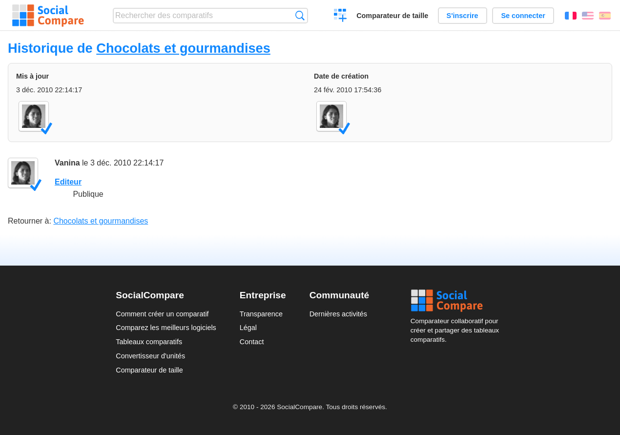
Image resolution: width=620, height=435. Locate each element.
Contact (252, 342)
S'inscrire (462, 16)
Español (605, 16)
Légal (248, 327)
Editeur (68, 182)
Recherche (300, 15)
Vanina (67, 163)
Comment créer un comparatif (162, 314)
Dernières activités (338, 314)
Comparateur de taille (392, 16)
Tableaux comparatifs (149, 342)
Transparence (261, 314)
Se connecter (523, 16)
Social (457, 300)
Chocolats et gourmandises (183, 48)
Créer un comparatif (340, 16)
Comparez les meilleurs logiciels (166, 327)
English (588, 16)
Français (571, 16)
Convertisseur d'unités (150, 356)
